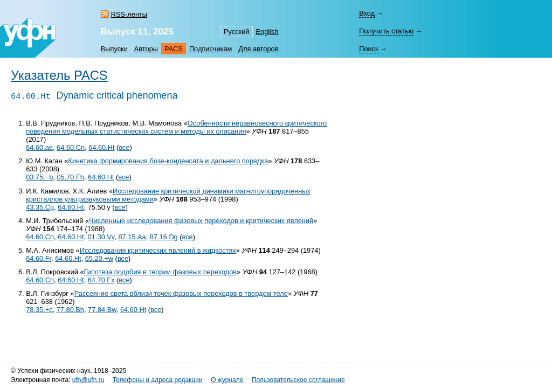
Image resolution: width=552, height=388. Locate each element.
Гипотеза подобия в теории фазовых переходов (160, 272)
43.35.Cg (40, 207)
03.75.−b (39, 177)
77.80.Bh (70, 310)
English (267, 31)
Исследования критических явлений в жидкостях (158, 250)
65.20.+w (99, 258)
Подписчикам (210, 49)
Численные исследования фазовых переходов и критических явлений (201, 221)
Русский (236, 31)
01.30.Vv (101, 237)
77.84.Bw (102, 310)
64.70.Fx (101, 280)
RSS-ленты (129, 14)
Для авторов (258, 49)
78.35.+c (39, 310)
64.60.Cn (71, 147)
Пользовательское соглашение (298, 380)
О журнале (227, 380)
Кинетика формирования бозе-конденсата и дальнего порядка (168, 161)
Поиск (368, 49)
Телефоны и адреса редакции (158, 380)
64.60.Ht (101, 147)
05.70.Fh (70, 177)
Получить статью (386, 31)
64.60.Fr (38, 258)
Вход (367, 13)
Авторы (146, 49)
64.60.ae (39, 147)
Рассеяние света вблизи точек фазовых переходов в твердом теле (181, 293)
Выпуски (114, 49)
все (124, 147)
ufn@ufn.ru (88, 380)
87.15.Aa (132, 237)
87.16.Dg (164, 237)
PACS (173, 49)
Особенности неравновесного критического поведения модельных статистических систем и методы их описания (176, 127)
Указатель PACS (59, 75)
